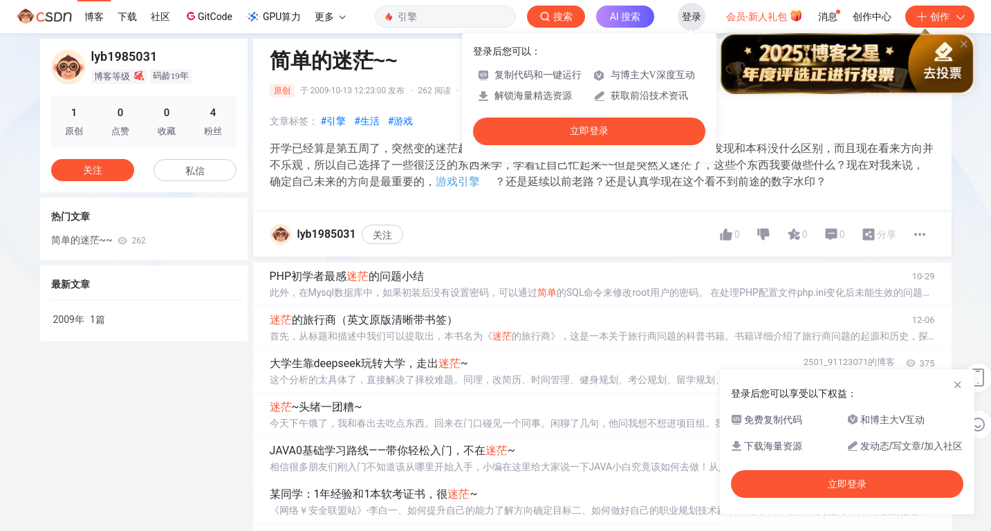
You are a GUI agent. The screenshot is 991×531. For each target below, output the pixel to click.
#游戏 (401, 121)
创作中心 (872, 16)
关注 (382, 235)
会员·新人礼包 (764, 15)
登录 (691, 16)
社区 (160, 16)
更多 (330, 16)
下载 (127, 16)
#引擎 (333, 121)
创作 (940, 16)
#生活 (367, 121)
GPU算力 (273, 17)
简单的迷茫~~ (98, 239)
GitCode (208, 16)
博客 (94, 16)
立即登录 (589, 131)
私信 (195, 170)
